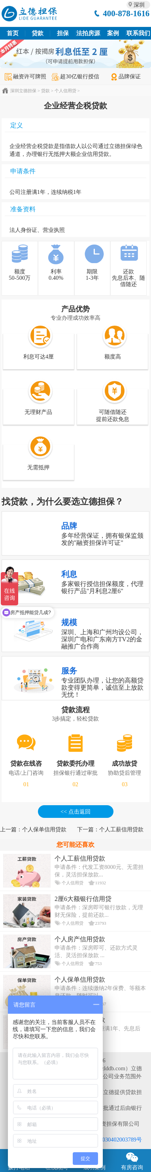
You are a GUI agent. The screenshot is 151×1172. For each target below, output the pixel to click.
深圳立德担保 (23, 90)
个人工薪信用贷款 (121, 829)
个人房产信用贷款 (80, 939)
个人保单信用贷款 (44, 829)
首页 (13, 33)
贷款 (37, 33)
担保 (63, 33)
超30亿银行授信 (75, 76)
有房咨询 (132, 1160)
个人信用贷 (65, 90)
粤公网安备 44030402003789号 (105, 1139)
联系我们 (138, 33)
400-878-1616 (126, 13)
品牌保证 (125, 76)
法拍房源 (88, 33)
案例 (113, 33)
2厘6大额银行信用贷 (83, 898)
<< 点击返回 (75, 811)
